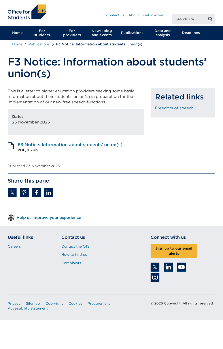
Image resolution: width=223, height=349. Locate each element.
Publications (132, 33)
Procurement (99, 303)
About (134, 15)
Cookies (75, 303)
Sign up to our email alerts (173, 251)
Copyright (54, 303)
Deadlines (191, 33)
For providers (72, 33)
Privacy (14, 303)
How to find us (74, 255)
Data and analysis (163, 33)
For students (42, 33)
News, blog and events (102, 33)
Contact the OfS (75, 246)
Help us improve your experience (49, 217)
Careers (14, 246)
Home (17, 33)
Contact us (115, 15)
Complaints (71, 263)
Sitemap (33, 303)
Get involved (153, 15)
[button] (12, 192)
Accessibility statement (28, 308)
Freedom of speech (174, 108)
